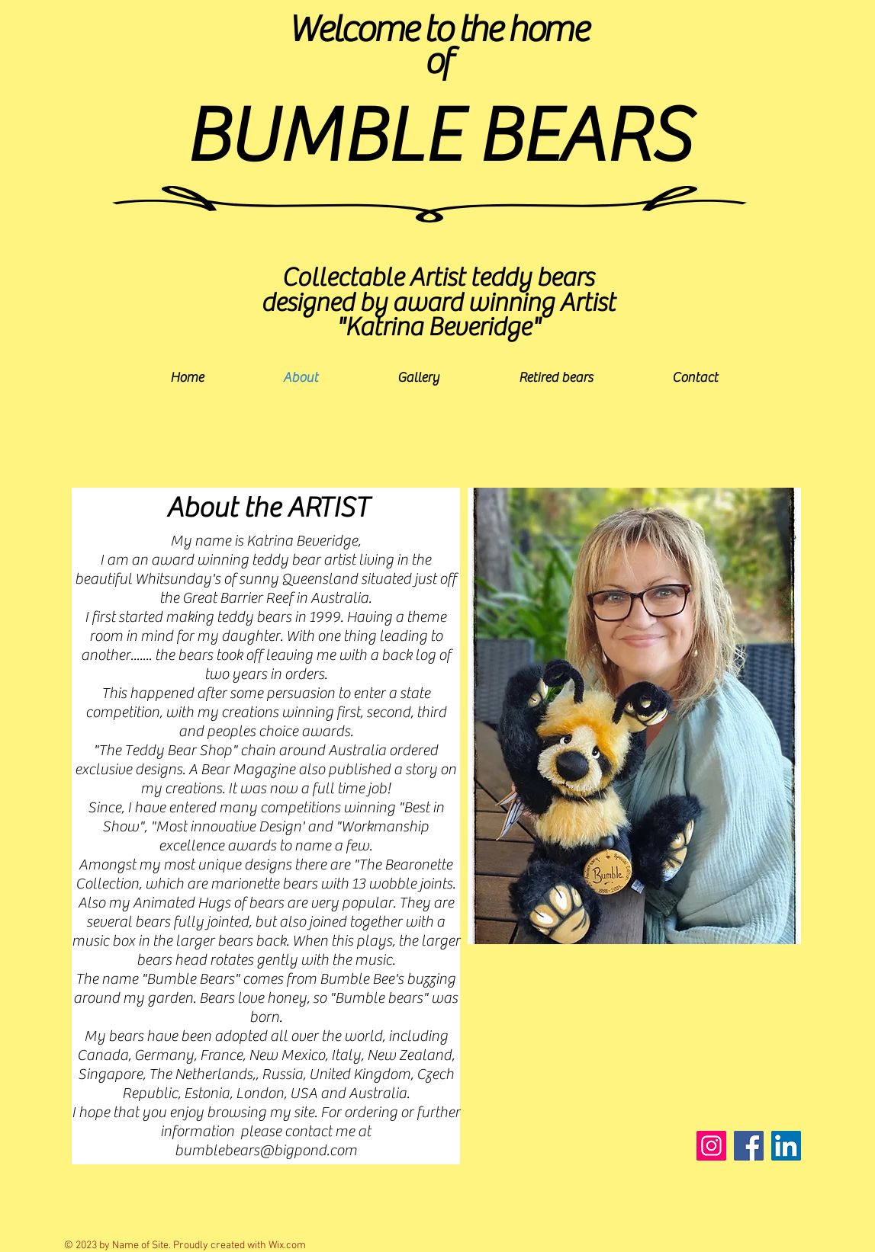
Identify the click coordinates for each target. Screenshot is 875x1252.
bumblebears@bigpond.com (266, 1150)
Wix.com (287, 1245)
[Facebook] (749, 1146)
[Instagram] (711, 1146)
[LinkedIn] (786, 1146)
